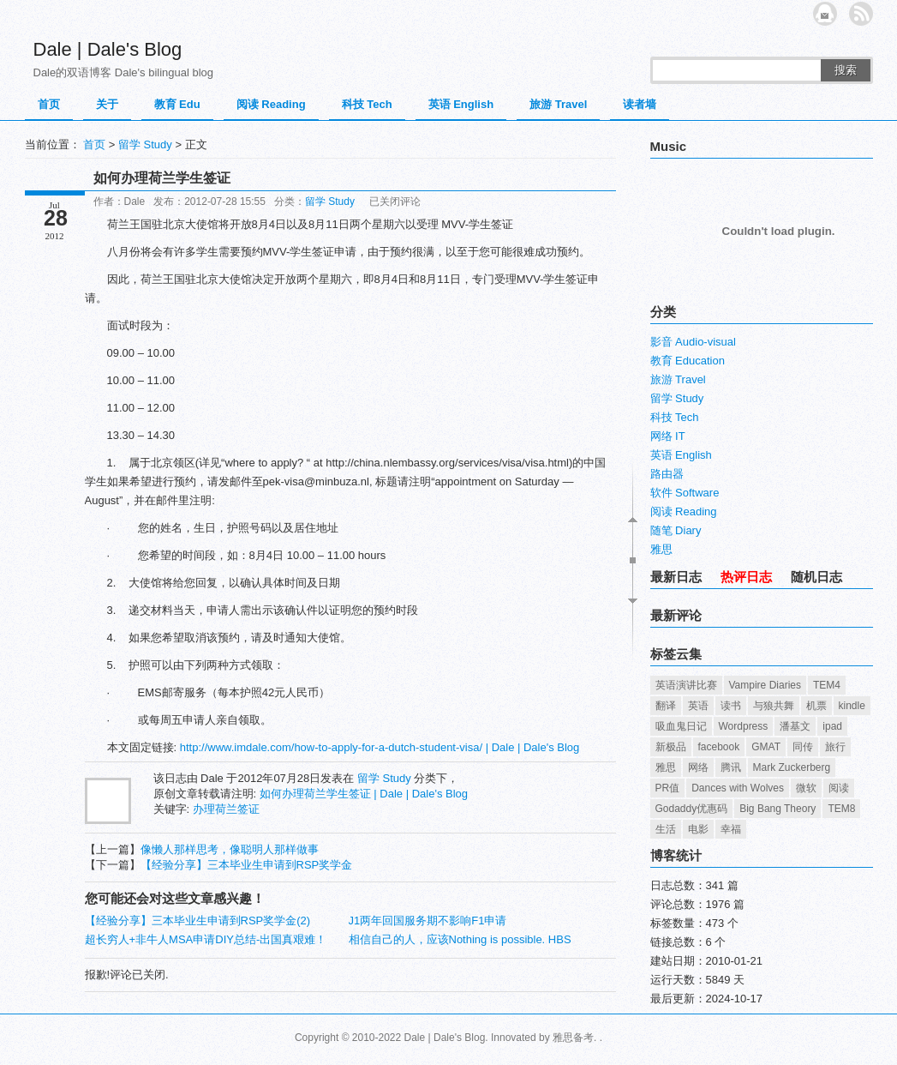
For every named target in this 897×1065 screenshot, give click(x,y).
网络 (698, 767)
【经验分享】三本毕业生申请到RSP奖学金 (247, 864)
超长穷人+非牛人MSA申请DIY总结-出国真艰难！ (206, 939)
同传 (802, 747)
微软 (806, 788)
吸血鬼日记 (681, 726)
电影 (698, 829)
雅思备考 (573, 1038)
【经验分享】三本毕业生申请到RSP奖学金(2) (198, 920)
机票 (816, 706)
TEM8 (841, 809)
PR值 (667, 788)
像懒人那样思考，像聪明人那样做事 (230, 849)
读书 (731, 706)
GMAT (765, 747)
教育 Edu (177, 104)
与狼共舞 (773, 706)
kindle (852, 706)
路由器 (667, 473)
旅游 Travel (558, 104)
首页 (49, 104)
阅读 (838, 788)
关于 (107, 104)
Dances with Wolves (737, 788)
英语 (698, 706)
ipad (832, 726)
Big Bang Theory (777, 809)
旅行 (835, 747)
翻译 (665, 706)
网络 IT (667, 436)
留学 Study (145, 144)
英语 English (461, 104)
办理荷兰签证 (226, 809)
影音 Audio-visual (693, 341)
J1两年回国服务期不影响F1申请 (428, 920)
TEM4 (826, 685)
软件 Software (685, 492)
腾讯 (731, 767)
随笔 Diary (676, 530)
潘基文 (795, 726)
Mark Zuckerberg (792, 767)
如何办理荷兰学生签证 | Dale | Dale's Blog (364, 793)
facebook (719, 747)
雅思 (661, 549)
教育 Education (687, 360)
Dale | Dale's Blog (107, 49)
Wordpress (743, 726)
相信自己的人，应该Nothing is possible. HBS (460, 939)
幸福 (731, 829)
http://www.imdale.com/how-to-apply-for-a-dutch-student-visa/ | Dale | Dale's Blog (380, 747)
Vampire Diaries (765, 685)
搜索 (845, 69)
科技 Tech (367, 104)
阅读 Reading (271, 104)
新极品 (670, 747)
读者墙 (639, 104)
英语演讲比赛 (686, 685)
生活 (665, 829)
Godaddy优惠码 (691, 809)
